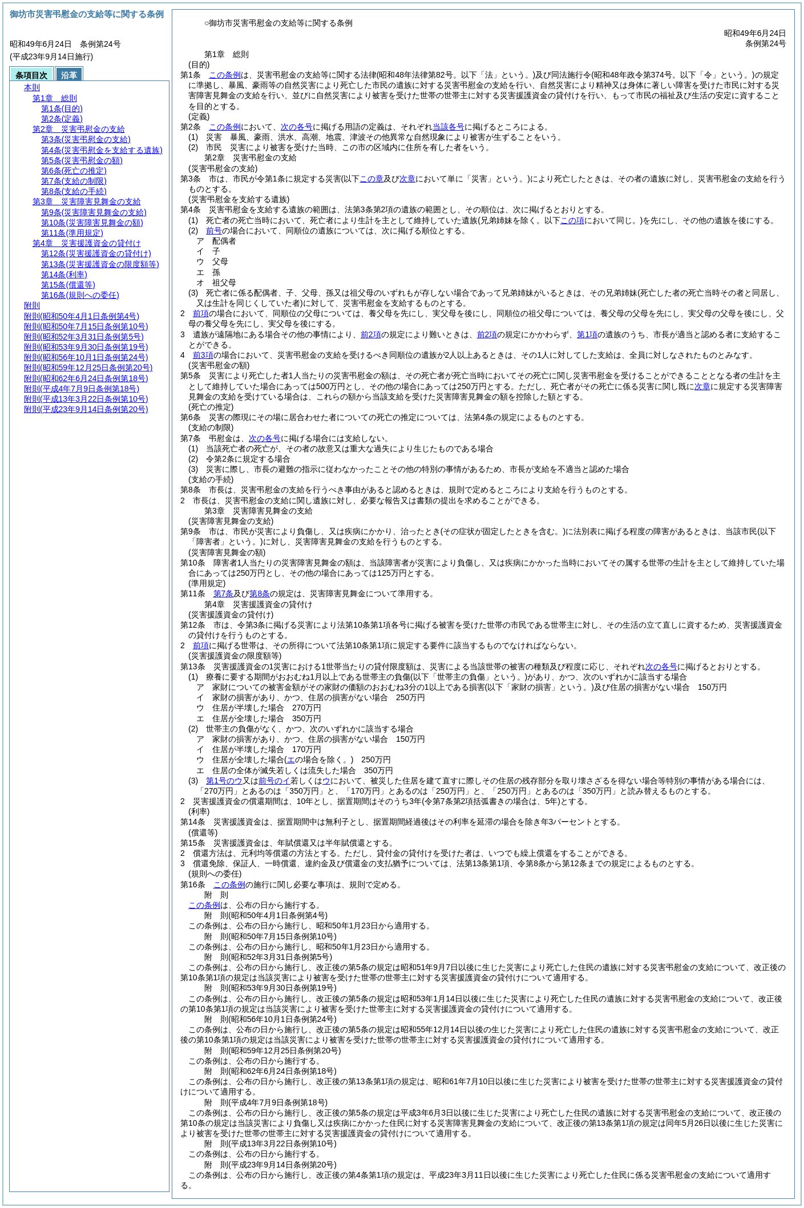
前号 (214, 230)
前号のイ (274, 780)
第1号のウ (224, 780)
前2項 (371, 334)
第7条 (223, 593)
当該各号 (448, 126)
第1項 (587, 334)
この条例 (225, 74)
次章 (702, 386)
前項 (201, 313)
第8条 (259, 593)
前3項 (203, 354)
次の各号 (297, 126)
